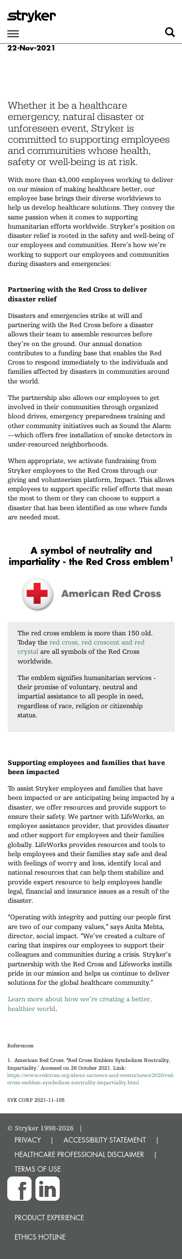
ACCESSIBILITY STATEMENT (105, 1139)
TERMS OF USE (38, 1169)
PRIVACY (28, 1139)
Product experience (49, 1217)
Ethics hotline (40, 1237)
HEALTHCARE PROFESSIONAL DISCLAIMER (79, 1154)
